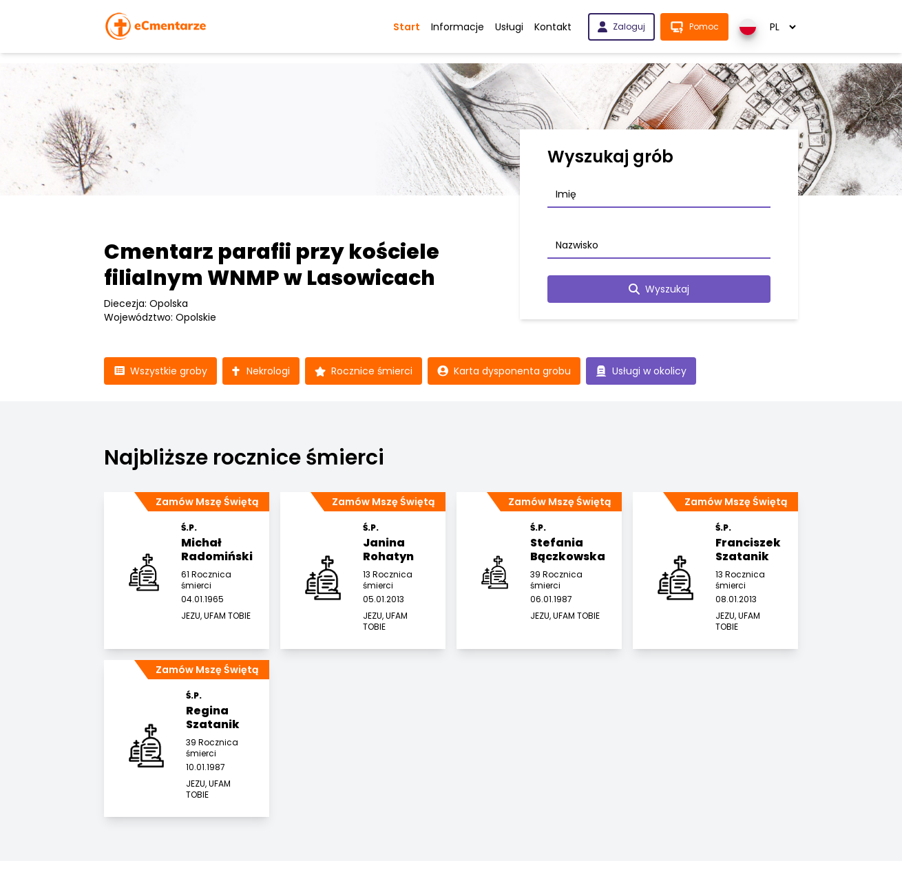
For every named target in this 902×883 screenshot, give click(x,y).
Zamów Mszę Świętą (207, 502)
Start (406, 27)
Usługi (509, 27)
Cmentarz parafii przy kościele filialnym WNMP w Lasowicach (271, 264)
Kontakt (552, 27)
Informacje (457, 27)
